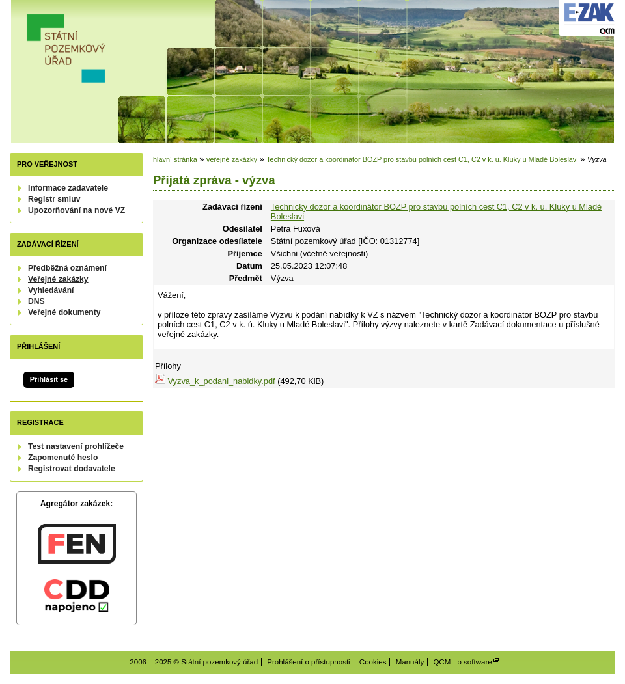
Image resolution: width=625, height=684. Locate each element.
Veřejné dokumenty (64, 312)
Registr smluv (54, 199)
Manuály (410, 662)
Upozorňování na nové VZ (76, 210)
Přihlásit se (49, 379)
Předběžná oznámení (67, 268)
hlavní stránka (175, 159)
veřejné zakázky (231, 159)
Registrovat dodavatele (71, 468)
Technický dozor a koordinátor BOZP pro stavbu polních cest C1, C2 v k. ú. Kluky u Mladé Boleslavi (422, 159)
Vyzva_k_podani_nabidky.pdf (221, 381)
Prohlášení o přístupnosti (308, 662)
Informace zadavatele (68, 188)
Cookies (373, 662)
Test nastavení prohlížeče (76, 446)
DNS (36, 301)
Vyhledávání (51, 290)
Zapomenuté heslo (63, 457)
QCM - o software (462, 662)
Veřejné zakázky (58, 279)
